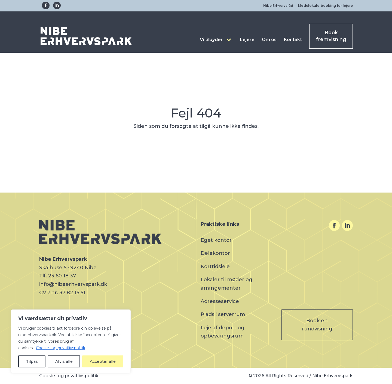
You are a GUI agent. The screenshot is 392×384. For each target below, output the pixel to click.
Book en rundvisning (317, 325)
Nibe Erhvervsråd (278, 6)
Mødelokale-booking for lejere (325, 6)
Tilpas (32, 361)
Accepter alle (103, 361)
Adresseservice (220, 301)
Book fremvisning (331, 36)
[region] (71, 341)
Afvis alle (64, 361)
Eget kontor (216, 240)
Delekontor (215, 253)
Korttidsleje (215, 267)
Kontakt (293, 40)
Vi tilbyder (211, 40)
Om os (269, 40)
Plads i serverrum (223, 314)
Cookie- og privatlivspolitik (60, 347)
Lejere (247, 40)
